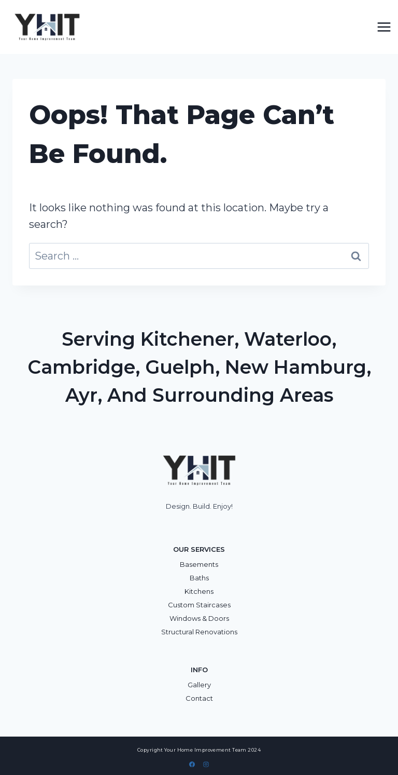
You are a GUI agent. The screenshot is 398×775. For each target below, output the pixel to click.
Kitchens (199, 591)
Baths (199, 578)
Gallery (199, 685)
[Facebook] (192, 764)
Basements (199, 564)
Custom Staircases (199, 605)
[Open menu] (384, 26)
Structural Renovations (199, 632)
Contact (199, 698)
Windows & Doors (199, 618)
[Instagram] (205, 764)
